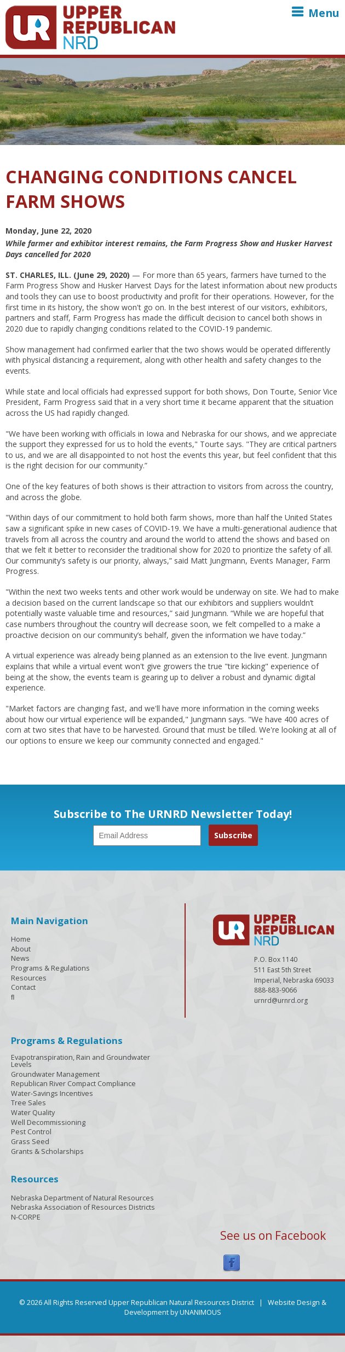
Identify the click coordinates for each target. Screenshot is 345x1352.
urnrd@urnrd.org (281, 1000)
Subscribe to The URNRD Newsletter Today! (173, 813)
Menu (324, 12)
